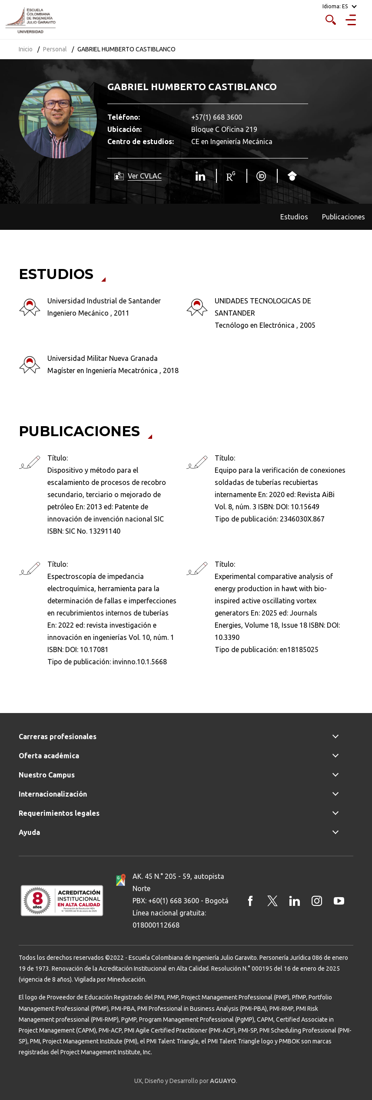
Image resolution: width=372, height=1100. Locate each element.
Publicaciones (343, 217)
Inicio (26, 49)
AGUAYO (223, 1080)
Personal (55, 49)
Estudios (294, 217)
